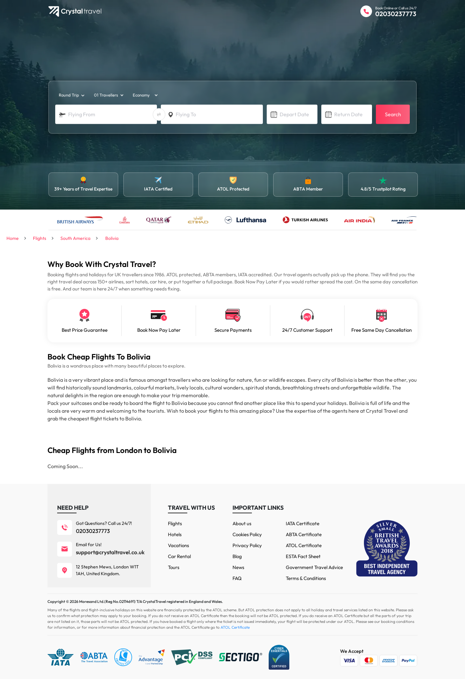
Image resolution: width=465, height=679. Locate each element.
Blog (237, 556)
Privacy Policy (247, 545)
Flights (175, 523)
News (238, 567)
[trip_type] (71, 95)
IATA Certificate (302, 523)
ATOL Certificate (304, 545)
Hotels (174, 534)
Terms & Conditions (306, 578)
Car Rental (179, 556)
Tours (173, 567)
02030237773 (395, 14)
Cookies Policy (247, 534)
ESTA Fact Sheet (303, 556)
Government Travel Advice (314, 567)
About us (241, 523)
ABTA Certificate (304, 534)
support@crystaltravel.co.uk (110, 552)
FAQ (237, 578)
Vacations (178, 545)
